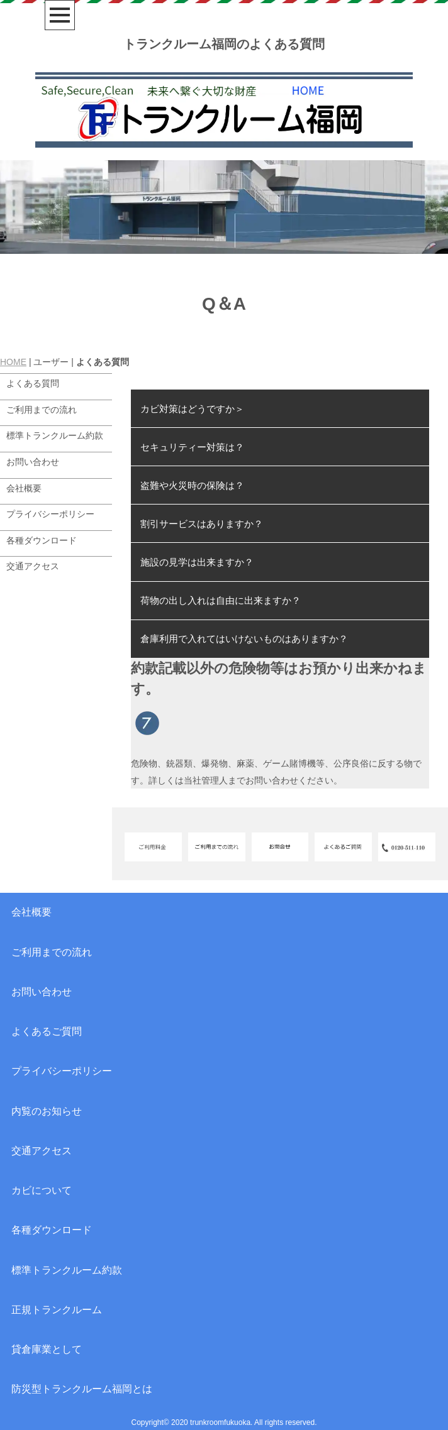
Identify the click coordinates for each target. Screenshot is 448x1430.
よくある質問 (32, 383)
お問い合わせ (32, 462)
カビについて (41, 1190)
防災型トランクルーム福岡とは (81, 1389)
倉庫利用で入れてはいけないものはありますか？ (244, 638)
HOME (13, 362)
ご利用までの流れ (41, 410)
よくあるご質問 (46, 1031)
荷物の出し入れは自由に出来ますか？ (220, 600)
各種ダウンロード (41, 540)
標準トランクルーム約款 (54, 435)
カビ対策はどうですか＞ (192, 408)
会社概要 (24, 488)
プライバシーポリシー (50, 514)
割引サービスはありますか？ (201, 523)
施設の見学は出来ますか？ (197, 562)
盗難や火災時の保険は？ (192, 485)
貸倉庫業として (46, 1349)
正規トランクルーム (56, 1309)
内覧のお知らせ (46, 1111)
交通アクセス (32, 566)
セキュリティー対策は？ (192, 447)
